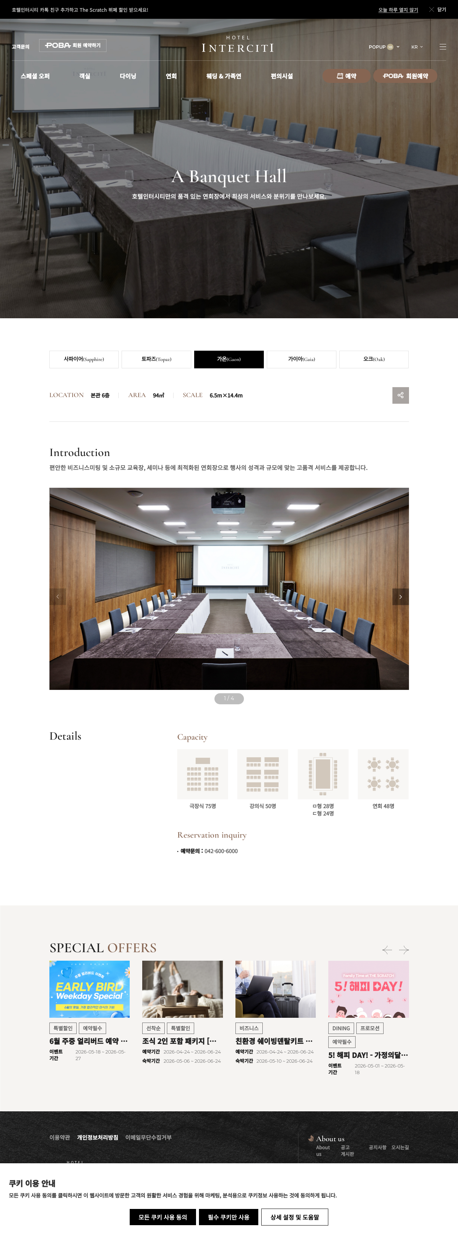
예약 (346, 75)
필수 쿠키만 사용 (228, 1217)
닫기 (437, 9)
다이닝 (128, 75)
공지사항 (378, 1147)
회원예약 (405, 75)
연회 (171, 75)
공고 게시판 (347, 1150)
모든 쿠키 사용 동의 (163, 1217)
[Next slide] (400, 597)
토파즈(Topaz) (156, 359)
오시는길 (400, 1147)
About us (323, 1150)
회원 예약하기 (73, 45)
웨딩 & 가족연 (223, 75)
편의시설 (282, 75)
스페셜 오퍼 (35, 75)
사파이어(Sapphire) (84, 359)
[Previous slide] (57, 597)
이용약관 (59, 1137)
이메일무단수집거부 (148, 1137)
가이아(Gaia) (301, 359)
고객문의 (20, 46)
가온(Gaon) (229, 359)
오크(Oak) (374, 359)
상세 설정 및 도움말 (294, 1217)
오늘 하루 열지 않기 (398, 10)
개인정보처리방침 (97, 1137)
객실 (84, 75)
